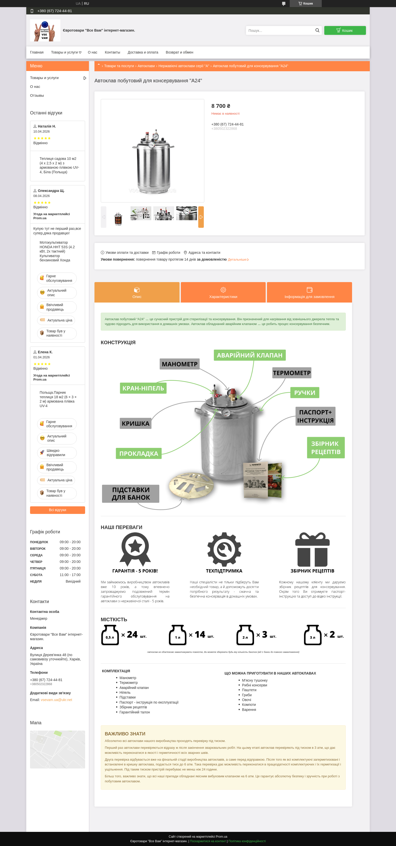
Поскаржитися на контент (208, 841)
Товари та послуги (119, 66)
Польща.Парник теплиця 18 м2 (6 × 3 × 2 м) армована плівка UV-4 (58, 399)
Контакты (112, 52)
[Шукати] (317, 30)
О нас (92, 52)
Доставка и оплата (143, 52)
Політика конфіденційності (247, 841)
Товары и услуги (64, 52)
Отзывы (37, 95)
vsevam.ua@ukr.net (56, 700)
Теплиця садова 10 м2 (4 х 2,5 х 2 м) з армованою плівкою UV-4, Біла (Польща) (59, 165)
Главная (36, 52)
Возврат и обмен (179, 52)
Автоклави (146, 66)
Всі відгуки (57, 510)
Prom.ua (221, 836)
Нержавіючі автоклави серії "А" (184, 66)
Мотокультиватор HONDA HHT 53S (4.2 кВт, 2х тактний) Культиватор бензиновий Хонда (57, 251)
